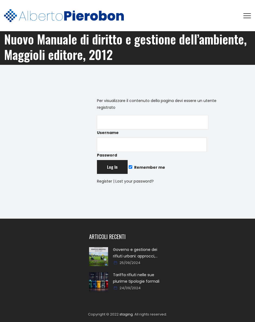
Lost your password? (134, 181)
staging (126, 314)
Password (152, 148)
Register (104, 181)
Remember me (147, 167)
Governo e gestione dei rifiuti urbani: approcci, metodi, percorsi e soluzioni (139, 253)
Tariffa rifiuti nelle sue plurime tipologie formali (136, 278)
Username (152, 125)
